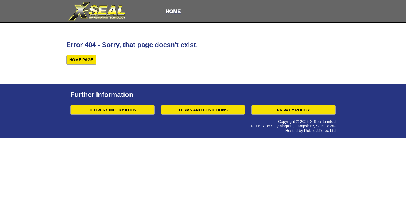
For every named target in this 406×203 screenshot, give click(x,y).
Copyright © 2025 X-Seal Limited (307, 121)
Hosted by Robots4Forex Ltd (310, 130)
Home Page (81, 60)
